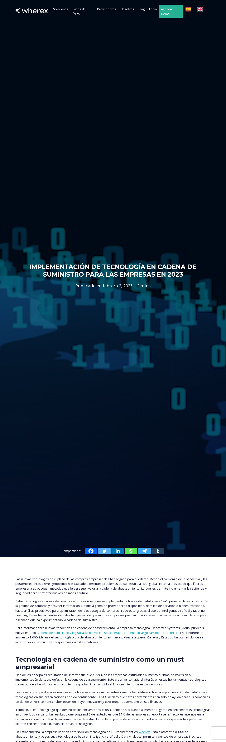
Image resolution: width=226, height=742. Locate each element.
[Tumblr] (158, 551)
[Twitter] (104, 551)
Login (153, 9)
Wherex (144, 732)
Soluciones (60, 9)
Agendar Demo (167, 11)
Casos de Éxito (79, 11)
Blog (141, 9)
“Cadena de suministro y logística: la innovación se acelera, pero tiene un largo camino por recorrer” (108, 633)
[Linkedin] (117, 551)
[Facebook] (91, 551)
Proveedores (106, 9)
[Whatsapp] (131, 551)
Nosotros (127, 9)
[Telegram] (144, 551)
